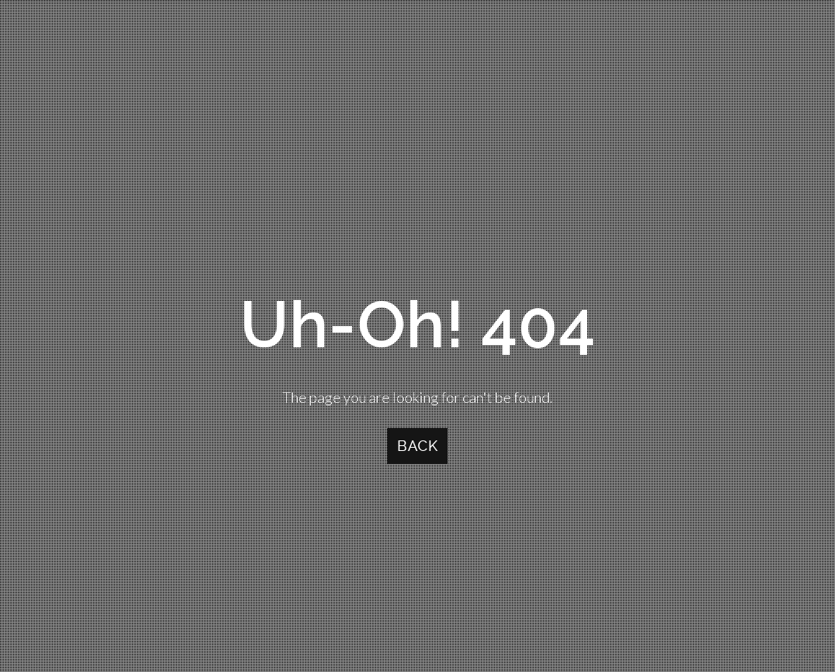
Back (417, 445)
